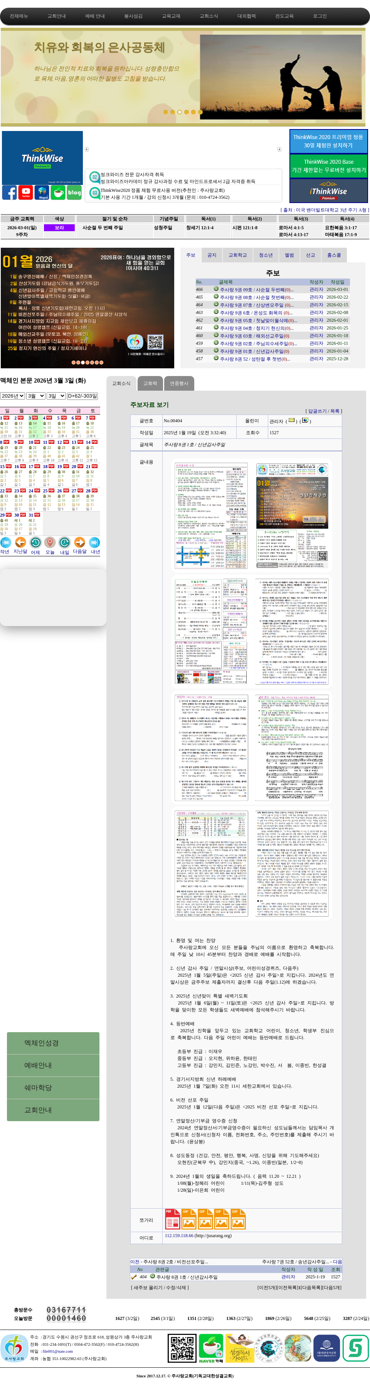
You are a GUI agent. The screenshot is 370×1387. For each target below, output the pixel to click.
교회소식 (209, 16)
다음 (337, 1261)
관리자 (316, 289)
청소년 (266, 255)
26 (59, 491)
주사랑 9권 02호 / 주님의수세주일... (258, 343)
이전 (135, 1261)
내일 (64, 550)
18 (45, 466)
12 (59, 442)
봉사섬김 (133, 16)
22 (2, 491)
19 (59, 466)
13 (74, 442)
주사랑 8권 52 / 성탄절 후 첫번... (255, 359)
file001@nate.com (57, 1351)
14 (88, 442)
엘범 (289, 255)
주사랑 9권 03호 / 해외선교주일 (254, 336)
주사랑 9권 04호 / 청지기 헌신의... (257, 328)
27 (74, 491)
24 (31, 491)
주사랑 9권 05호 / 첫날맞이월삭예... (258, 320)
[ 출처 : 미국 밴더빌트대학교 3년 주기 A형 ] (325, 210)
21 (88, 466)
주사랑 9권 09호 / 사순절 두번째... (257, 289)
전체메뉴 (19, 16)
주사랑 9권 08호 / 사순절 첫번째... (257, 297)
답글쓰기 (317, 411)
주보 (190, 255)
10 (31, 442)
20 (74, 466)
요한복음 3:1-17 (341, 227)
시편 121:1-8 (244, 227)
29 (2, 515)
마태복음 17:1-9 (341, 234)
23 (16, 491)
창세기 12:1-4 (200, 227)
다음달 (80, 549)
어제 (35, 550)
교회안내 (56, 16)
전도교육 (284, 16)
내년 (94, 549)
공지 (212, 255)
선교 (310, 255)
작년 (6, 549)
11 (45, 442)
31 (31, 515)
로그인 (320, 16)
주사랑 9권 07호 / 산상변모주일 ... (257, 305)
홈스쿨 (334, 255)
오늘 (50, 549)
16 (16, 466)
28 (88, 491)
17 (31, 466)
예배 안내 (95, 16)
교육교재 (171, 16)
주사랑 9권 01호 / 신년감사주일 (254, 351)
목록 (335, 411)
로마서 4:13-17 (293, 234)
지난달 (20, 549)
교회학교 (238, 255)
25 (45, 491)
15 (2, 466)
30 (16, 515)
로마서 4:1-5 (291, 227)
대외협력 (246, 16)
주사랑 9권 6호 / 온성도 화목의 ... (256, 313)
